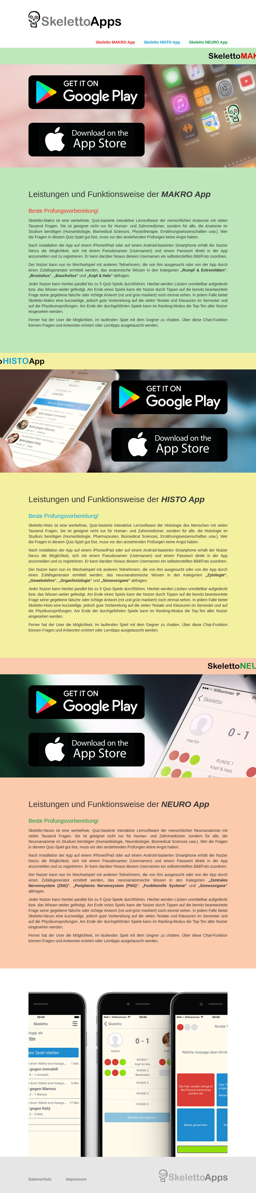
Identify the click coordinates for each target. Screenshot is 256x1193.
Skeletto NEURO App (208, 42)
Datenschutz (39, 1179)
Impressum (76, 1179)
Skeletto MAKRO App (115, 42)
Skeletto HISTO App (162, 42)
